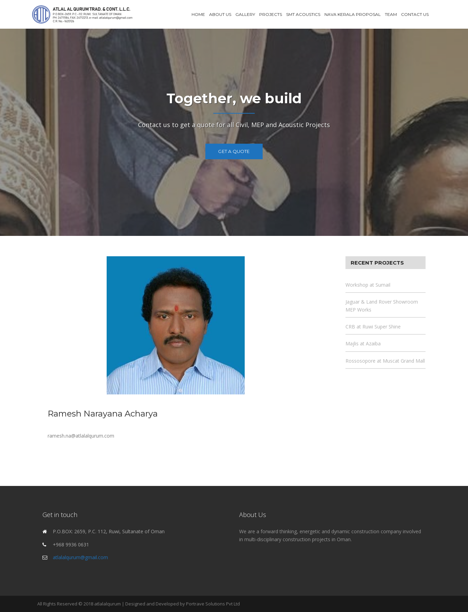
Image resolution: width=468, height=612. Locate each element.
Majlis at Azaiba (363, 343)
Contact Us (415, 14)
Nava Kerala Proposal (352, 14)
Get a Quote (234, 151)
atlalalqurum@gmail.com (80, 557)
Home (198, 14)
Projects (270, 14)
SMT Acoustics (303, 14)
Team (391, 14)
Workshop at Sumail (367, 284)
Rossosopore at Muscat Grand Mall (385, 360)
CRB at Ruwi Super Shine (373, 326)
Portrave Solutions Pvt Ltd (213, 604)
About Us (220, 14)
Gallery (245, 14)
